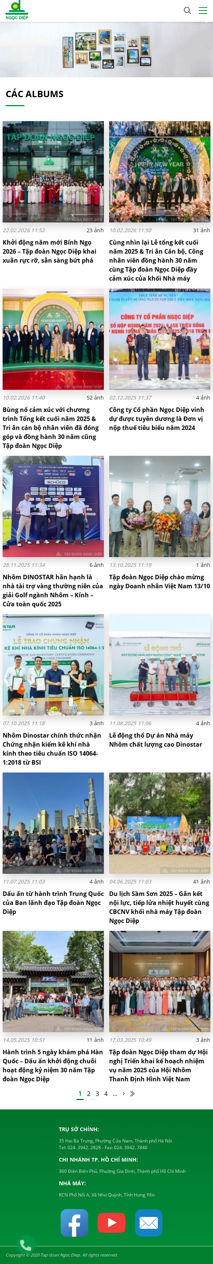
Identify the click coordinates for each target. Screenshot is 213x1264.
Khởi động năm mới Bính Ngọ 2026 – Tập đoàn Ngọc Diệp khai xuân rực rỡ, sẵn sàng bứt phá (49, 251)
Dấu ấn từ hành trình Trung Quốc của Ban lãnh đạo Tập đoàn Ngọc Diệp (53, 903)
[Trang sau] (124, 1093)
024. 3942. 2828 (83, 1147)
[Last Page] (132, 1093)
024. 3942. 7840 (130, 1147)
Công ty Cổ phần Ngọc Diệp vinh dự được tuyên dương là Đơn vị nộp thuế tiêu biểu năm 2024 (156, 419)
